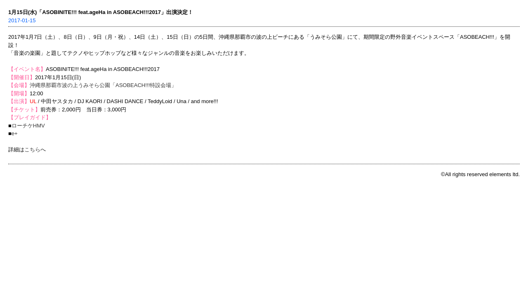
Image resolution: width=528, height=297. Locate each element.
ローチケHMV (28, 126)
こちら (32, 149)
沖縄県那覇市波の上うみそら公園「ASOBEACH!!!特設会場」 (103, 85)
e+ (15, 133)
